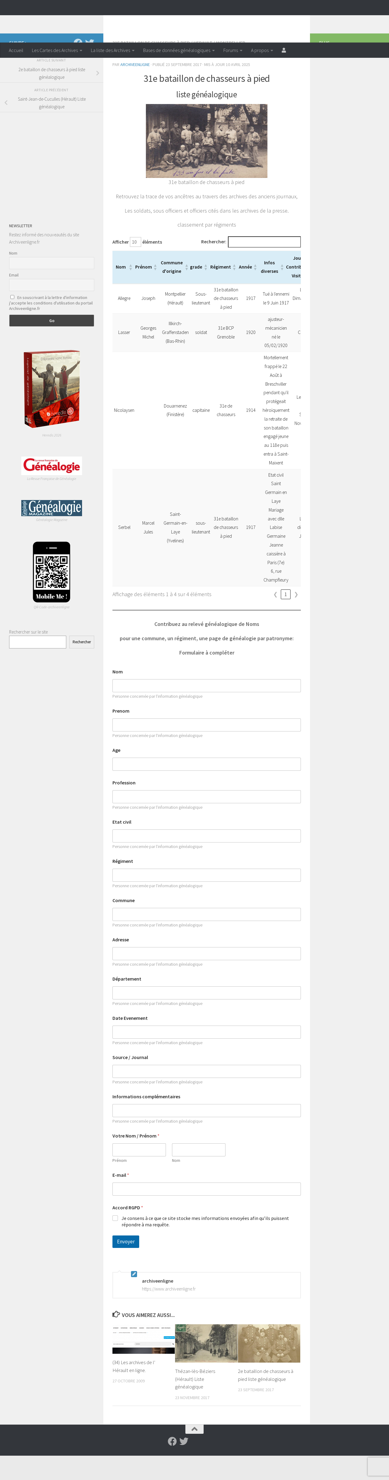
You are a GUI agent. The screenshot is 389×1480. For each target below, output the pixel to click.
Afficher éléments (137, 266)
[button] (134, 291)
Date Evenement (130, 1042)
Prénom (119, 1184)
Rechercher (82, 666)
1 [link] (285, 618)
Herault (203, 67)
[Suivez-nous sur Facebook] (78, 67)
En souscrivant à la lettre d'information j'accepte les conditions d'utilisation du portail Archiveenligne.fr (51, 327)
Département (126, 1003)
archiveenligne (135, 89)
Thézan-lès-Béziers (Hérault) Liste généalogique (195, 1403)
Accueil (16, 50)
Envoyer (126, 1266)
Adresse (120, 964)
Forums (230, 50)
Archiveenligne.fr (56, 21)
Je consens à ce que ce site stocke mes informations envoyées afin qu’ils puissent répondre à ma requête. (205, 1245)
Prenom (120, 735)
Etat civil (121, 846)
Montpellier (230, 67)
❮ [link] (275, 618)
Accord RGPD (127, 1232)
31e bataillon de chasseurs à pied (151, 67)
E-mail (120, 1199)
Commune (123, 925)
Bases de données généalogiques (176, 50)
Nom (117, 696)
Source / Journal (130, 1082)
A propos (260, 50)
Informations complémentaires (146, 1121)
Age (116, 774)
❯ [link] (296, 618)
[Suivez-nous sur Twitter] (89, 67)
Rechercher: (213, 266)
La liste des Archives (110, 50)
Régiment (122, 885)
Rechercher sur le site (28, 656)
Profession (124, 807)
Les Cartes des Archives (55, 50)
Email (14, 299)
